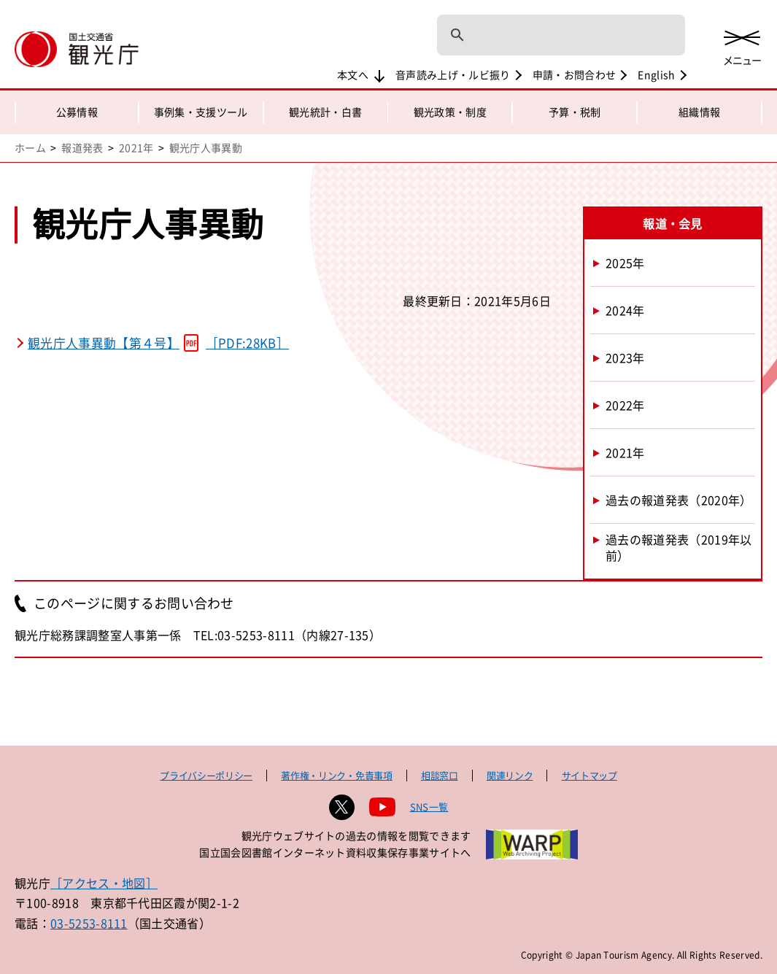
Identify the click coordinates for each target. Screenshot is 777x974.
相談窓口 (439, 775)
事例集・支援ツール (201, 111)
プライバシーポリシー (206, 775)
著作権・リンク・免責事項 (336, 775)
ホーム (30, 147)
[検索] (542, 35)
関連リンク (510, 775)
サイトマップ (589, 775)
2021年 (136, 147)
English (656, 74)
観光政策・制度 (450, 111)
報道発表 (82, 147)
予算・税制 (575, 111)
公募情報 (77, 111)
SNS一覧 (429, 806)
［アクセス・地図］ (104, 883)
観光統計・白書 (325, 111)
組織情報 (699, 111)
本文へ (352, 74)
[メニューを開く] (742, 45)
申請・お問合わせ (574, 74)
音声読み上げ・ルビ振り (453, 74)
